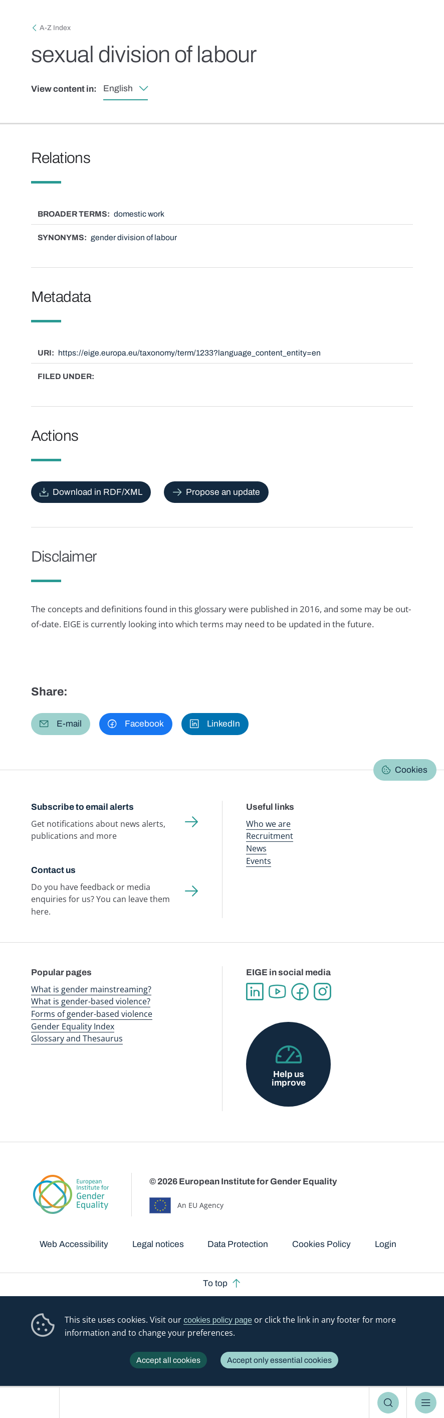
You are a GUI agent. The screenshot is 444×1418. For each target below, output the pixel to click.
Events (258, 860)
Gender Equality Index (72, 1026)
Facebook (300, 992)
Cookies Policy (321, 1244)
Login (385, 1244)
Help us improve (289, 1079)
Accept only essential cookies (279, 1360)
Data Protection (237, 1244)
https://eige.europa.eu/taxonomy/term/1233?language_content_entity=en (189, 352)
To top (215, 1283)
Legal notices (158, 1244)
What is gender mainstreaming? (91, 989)
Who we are (268, 823)
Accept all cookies (168, 1360)
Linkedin (255, 992)
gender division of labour (134, 237)
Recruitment (269, 835)
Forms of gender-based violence (91, 1013)
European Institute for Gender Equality (33, 1402)
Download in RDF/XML (97, 492)
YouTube (277, 992)
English (118, 88)
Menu (425, 1402)
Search (388, 1402)
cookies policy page (217, 1320)
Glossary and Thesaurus (77, 1038)
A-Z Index (55, 28)
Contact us (53, 870)
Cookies (411, 770)
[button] (61, 724)
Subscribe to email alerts (82, 807)
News (256, 848)
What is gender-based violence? (90, 1001)
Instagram (322, 992)
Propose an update (223, 492)
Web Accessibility (74, 1244)
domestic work (139, 214)
